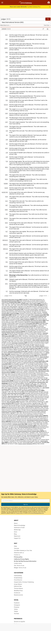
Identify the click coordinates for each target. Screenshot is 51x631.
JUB (7, 139)
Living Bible (5, 364)
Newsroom (17, 536)
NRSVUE (5, 249)
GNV (6, 113)
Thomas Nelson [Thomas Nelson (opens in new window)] (18, 588)
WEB (6, 279)
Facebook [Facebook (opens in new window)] (17, 603)
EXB (7, 109)
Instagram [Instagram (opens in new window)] (17, 605)
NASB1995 (5, 192)
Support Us (17, 538)
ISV (7, 135)
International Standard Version (16, 351)
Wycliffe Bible (45, 442)
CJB (7, 70)
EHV (6, 96)
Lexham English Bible (39, 361)
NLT (7, 231)
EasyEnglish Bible (30, 323)
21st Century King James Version (10, 299)
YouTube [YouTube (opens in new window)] (16, 613)
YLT (7, 291)
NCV (6, 201)
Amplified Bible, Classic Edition (29, 303)
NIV (7, 214)
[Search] (48, 19)
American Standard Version (9, 301)
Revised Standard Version (26, 427)
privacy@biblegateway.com (37, 513)
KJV (7, 144)
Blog (15, 534)
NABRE (6, 183)
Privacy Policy (19, 513)
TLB (7, 161)
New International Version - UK (16, 396)
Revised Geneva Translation (26, 425)
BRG (6, 52)
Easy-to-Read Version (37, 322)
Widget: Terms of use (20, 567)
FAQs (15, 546)
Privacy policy (18, 557)
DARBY (6, 78)
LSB (7, 152)
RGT (6, 258)
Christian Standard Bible (13, 309)
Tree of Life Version (32, 435)
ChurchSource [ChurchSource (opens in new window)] (18, 580)
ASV (7, 39)
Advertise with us (19, 552)
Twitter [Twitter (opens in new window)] (16, 611)
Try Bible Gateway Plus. (25, 7)
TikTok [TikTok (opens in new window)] (16, 609)
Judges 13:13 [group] (6, 29)
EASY (6, 91)
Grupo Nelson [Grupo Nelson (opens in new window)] (18, 584)
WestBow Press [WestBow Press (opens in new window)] (18, 590)
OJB (7, 253)
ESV (7, 100)
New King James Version (18, 399)
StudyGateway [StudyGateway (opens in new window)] (18, 578)
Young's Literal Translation (25, 443)
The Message (5, 366)
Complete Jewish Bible (40, 315)
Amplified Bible (13, 302)
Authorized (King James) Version (25, 355)
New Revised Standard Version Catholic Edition (30, 415)
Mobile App (17, 530)
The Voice (17, 439)
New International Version (15, 393)
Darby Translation (25, 319)
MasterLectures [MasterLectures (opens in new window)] (18, 595)
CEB (7, 65)
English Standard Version (8, 329)
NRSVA (6, 236)
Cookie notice (18, 563)
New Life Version (11, 401)
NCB (6, 196)
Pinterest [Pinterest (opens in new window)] (16, 607)
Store (15, 532)
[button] (49, 3)
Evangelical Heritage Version (25, 326)
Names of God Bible (37, 369)
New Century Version (33, 386)
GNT (6, 122)
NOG (6, 179)
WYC (6, 284)
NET (6, 205)
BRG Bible (36, 305)
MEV (6, 175)
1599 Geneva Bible (6, 336)
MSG (6, 167)
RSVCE (6, 266)
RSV (7, 262)
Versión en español (19, 621)
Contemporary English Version (38, 316)
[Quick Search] (22, 19)
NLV (6, 227)
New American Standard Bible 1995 (38, 382)
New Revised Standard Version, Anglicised (37, 406)
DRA (6, 83)
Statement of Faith (19, 527)
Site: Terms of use (19, 565)
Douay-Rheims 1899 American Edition (32, 320)
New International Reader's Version (31, 390)
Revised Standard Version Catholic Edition (29, 431)
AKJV (6, 148)
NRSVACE (5, 240)
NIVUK (6, 218)
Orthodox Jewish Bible (18, 424)
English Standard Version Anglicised (11, 331)
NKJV (6, 223)
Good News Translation (18, 343)
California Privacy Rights (21, 559)
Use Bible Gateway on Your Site (23, 550)
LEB (7, 157)
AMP (6, 44)
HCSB (6, 126)
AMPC (6, 48)
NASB (6, 188)
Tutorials (16, 548)
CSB (7, 57)
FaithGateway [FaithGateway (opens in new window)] (18, 575)
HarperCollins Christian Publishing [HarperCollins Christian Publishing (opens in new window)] (24, 582)
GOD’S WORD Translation (39, 340)
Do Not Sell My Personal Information (25, 561)
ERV (7, 87)
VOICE (6, 275)
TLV (7, 271)
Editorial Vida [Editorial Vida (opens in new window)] (18, 586)
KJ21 (6, 35)
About (15, 523)
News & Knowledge (19, 525)
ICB (7, 131)
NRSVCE (5, 244)
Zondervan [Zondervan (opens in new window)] (17, 593)
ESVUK (6, 105)
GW (7, 118)
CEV (7, 74)
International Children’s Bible (30, 348)
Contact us (17, 555)
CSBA (6, 61)
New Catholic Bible (28, 385)
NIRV (6, 210)
